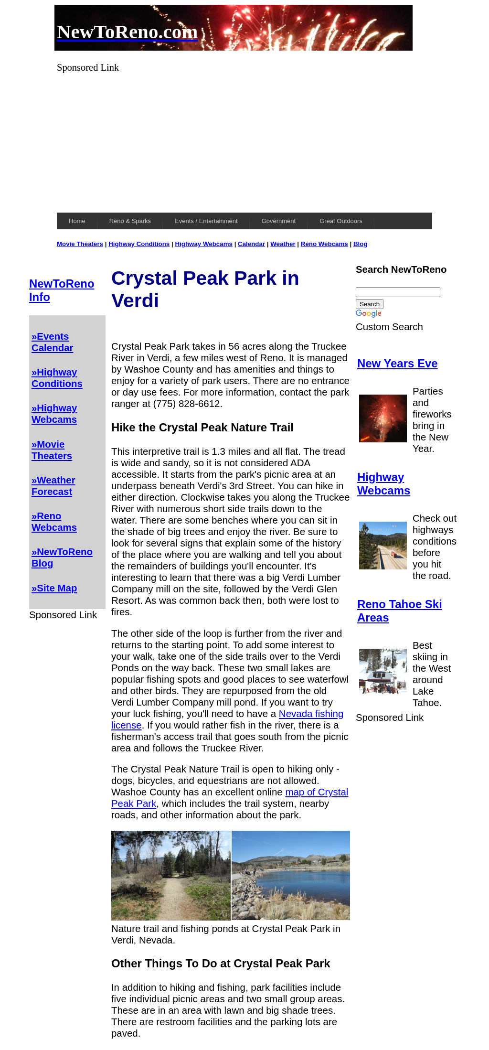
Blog (360, 243)
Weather (282, 243)
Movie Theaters (80, 243)
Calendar (251, 243)
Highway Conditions (139, 243)
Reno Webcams (324, 243)
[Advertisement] (244, 140)
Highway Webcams (204, 243)
